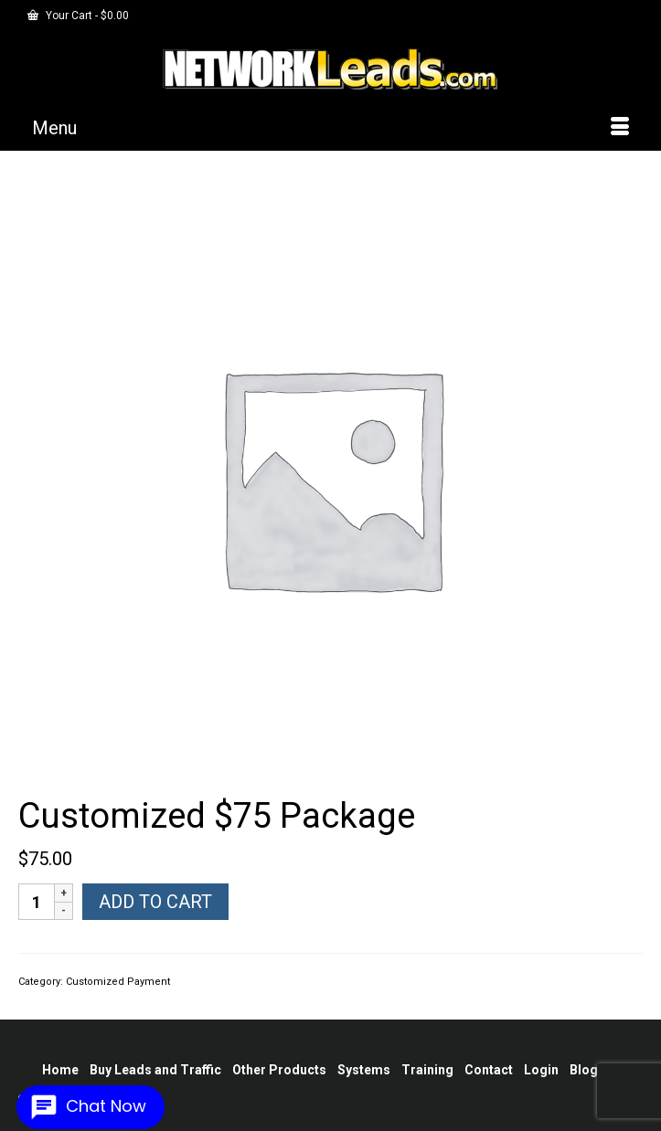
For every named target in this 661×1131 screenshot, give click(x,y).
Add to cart (155, 902)
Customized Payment (118, 982)
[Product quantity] (36, 901)
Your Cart (78, 15)
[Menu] (330, 128)
